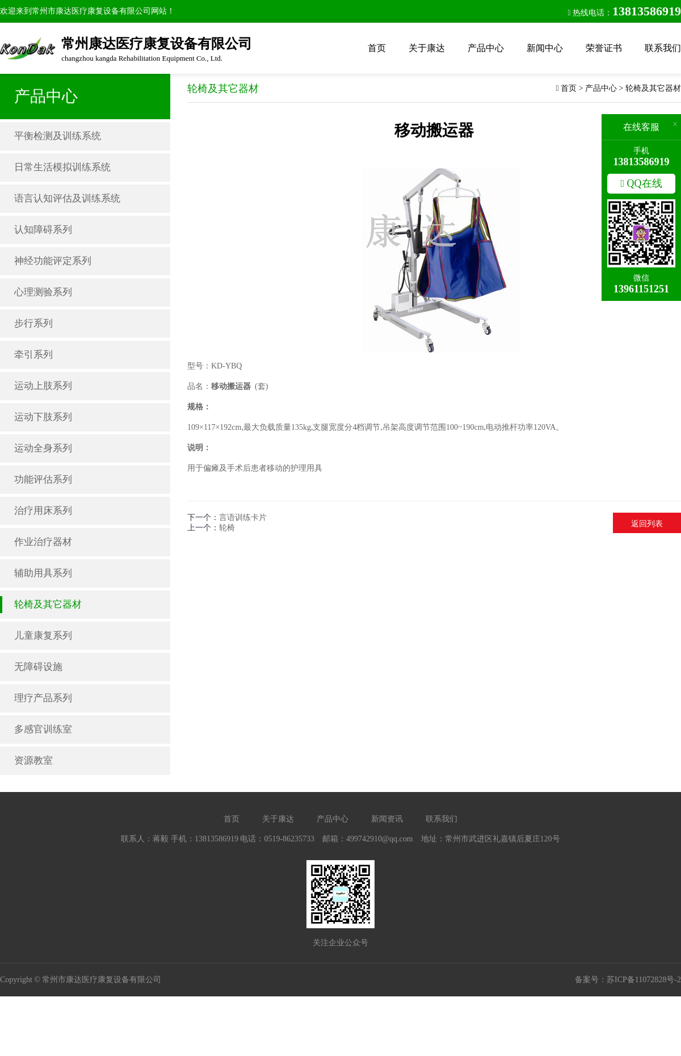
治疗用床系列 (43, 510)
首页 (377, 48)
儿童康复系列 (43, 635)
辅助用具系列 (43, 573)
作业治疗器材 (43, 542)
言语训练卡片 (243, 517)
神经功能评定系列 (52, 260)
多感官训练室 (43, 729)
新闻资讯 (387, 819)
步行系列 (33, 323)
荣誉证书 (604, 48)
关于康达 (427, 48)
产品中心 (486, 48)
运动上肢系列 (43, 385)
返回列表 (647, 523)
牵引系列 (33, 354)
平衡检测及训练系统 (57, 136)
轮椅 (227, 527)
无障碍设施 (38, 666)
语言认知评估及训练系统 (67, 198)
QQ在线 (641, 183)
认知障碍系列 (43, 229)
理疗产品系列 (43, 698)
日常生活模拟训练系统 (62, 167)
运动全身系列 (43, 448)
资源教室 (33, 760)
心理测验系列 (43, 292)
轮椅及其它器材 (48, 604)
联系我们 (663, 48)
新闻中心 (545, 48)
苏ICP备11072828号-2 (644, 979)
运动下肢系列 (43, 417)
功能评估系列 (43, 479)
